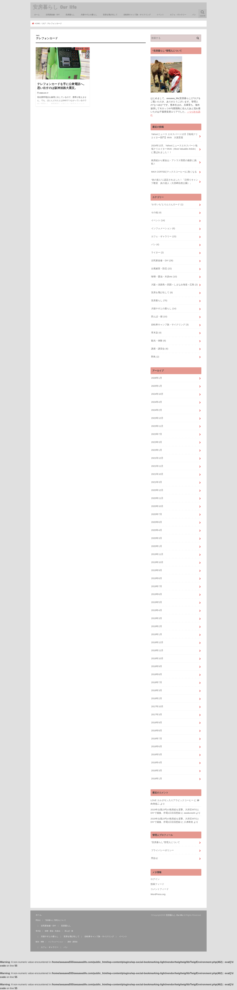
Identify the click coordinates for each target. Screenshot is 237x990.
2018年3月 (156, 690)
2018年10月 (157, 658)
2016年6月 (156, 746)
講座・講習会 (159, 348)
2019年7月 (156, 586)
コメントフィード (160, 889)
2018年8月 (156, 674)
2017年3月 (156, 714)
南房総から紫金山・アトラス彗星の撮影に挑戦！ (173, 162)
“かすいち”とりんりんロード (167, 204)
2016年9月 (156, 722)
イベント (160, 15)
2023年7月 (156, 434)
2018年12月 (157, 642)
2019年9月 (156, 570)
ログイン (155, 879)
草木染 (156, 332)
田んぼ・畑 (159, 316)
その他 (156, 212)
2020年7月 (156, 514)
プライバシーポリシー (162, 850)
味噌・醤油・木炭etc (164, 276)
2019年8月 (156, 578)
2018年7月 (156, 682)
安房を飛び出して (110, 15)
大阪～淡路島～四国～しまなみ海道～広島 (174, 284)
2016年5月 (156, 754)
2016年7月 (156, 738)
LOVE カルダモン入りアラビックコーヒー (172, 800)
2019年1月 (156, 634)
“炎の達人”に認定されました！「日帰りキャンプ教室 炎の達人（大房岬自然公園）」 (174, 181)
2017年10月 (157, 706)
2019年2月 (156, 626)
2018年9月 (156, 666)
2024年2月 (156, 410)
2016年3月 (156, 770)
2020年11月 (157, 498)
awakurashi (189, 813)
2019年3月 (156, 618)
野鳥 (155, 356)
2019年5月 (156, 602)
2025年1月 (156, 386)
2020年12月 (157, 490)
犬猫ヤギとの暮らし (89, 15)
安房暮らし (70, 15)
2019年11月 (157, 554)
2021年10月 (157, 474)
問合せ (154, 858)
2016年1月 (156, 778)
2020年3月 (156, 538)
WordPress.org (158, 894)
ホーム (37, 15)
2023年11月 (157, 426)
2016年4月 (156, 762)
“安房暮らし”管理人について (165, 842)
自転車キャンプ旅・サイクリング (137, 15)
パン (194, 15)
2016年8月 (156, 730)
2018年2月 (156, 698)
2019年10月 (157, 562)
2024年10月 (157, 394)
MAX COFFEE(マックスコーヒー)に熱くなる (174, 172)
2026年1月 (156, 378)
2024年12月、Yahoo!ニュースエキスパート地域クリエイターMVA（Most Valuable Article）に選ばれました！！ (174, 148)
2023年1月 (156, 450)
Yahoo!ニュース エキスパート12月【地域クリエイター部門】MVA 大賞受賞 (174, 136)
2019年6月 (156, 594)
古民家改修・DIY (53, 15)
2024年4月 (156, 402)
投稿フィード (157, 884)
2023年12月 (157, 418)
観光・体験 (158, 340)
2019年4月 (156, 610)
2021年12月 (157, 458)
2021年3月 (156, 482)
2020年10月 (157, 506)
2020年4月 (156, 530)
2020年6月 (156, 522)
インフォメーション (163, 228)
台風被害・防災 (161, 268)
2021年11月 (157, 466)
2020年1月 (156, 546)
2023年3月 (156, 442)
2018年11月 (157, 650)
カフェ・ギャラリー (178, 15)
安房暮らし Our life (54, 7)
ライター (157, 252)
